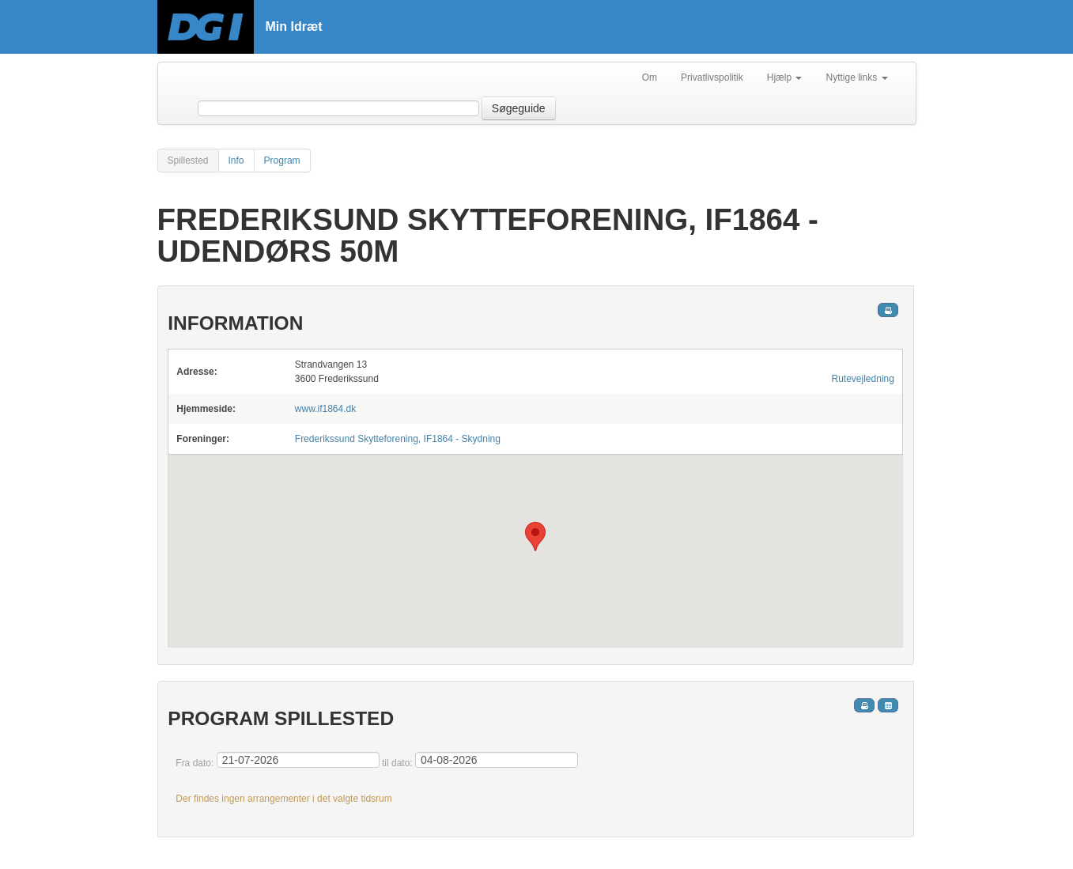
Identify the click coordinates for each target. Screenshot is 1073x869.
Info (236, 160)
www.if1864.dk (325, 408)
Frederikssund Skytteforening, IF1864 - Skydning (398, 438)
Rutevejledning (863, 378)
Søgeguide (519, 108)
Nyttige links (856, 77)
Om (649, 77)
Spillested (188, 160)
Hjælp (785, 77)
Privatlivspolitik (712, 77)
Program (282, 160)
